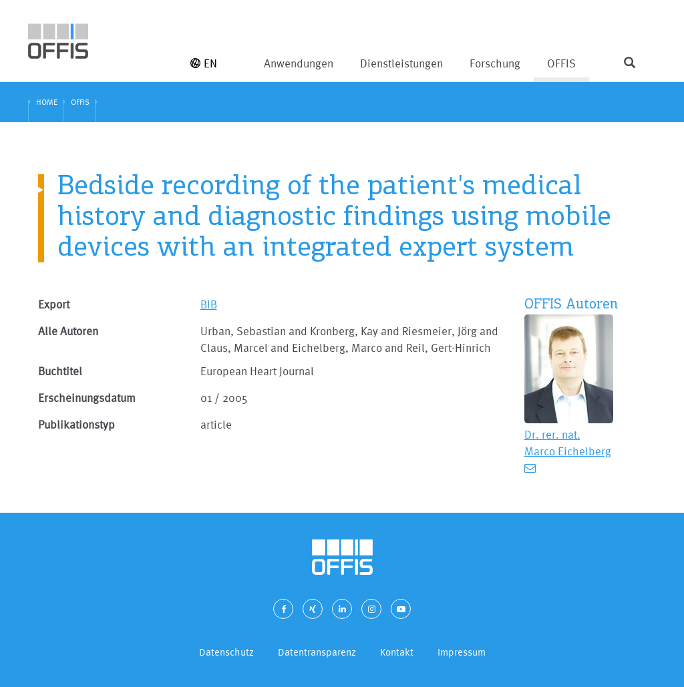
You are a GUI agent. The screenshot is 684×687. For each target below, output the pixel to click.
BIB (208, 304)
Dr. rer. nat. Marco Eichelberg (567, 442)
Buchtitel (60, 371)
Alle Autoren (68, 330)
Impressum (462, 652)
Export (53, 304)
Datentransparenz (317, 652)
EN (203, 63)
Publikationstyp (76, 424)
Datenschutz (226, 652)
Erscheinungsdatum (87, 397)
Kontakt (396, 652)
